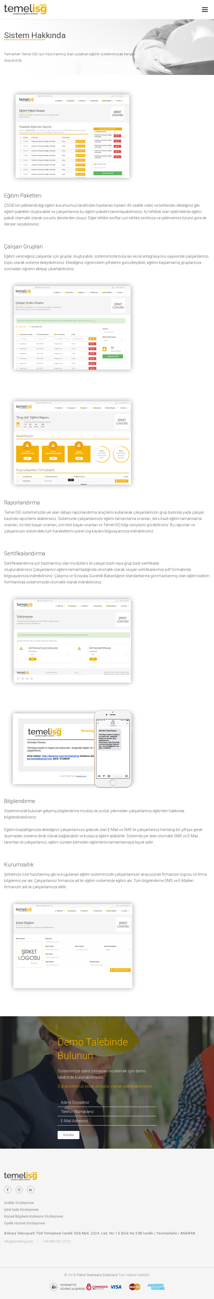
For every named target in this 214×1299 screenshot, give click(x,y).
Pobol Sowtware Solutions (97, 1275)
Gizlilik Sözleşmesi (19, 1203)
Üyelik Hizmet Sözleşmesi (24, 1223)
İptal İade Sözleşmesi (21, 1209)
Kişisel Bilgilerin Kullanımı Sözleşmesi (33, 1216)
